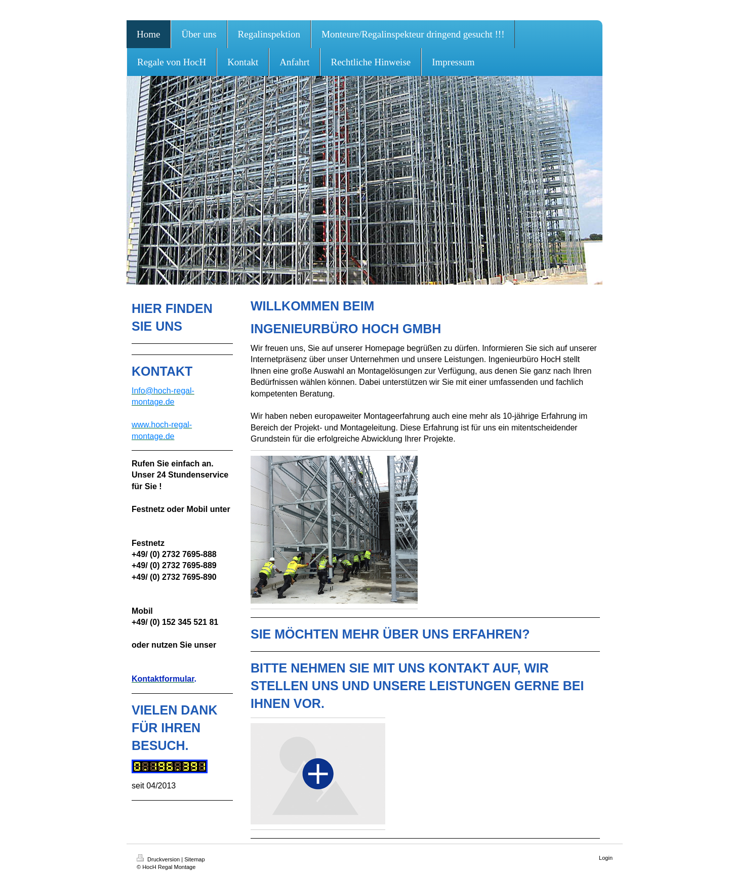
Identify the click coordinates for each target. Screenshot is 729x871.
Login (606, 858)
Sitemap (194, 859)
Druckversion (159, 859)
